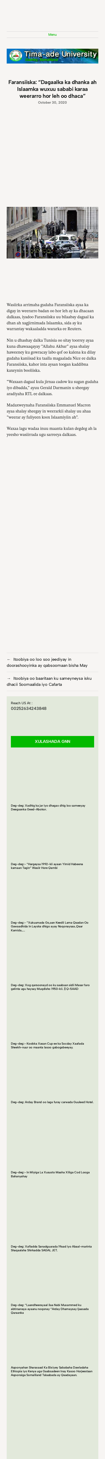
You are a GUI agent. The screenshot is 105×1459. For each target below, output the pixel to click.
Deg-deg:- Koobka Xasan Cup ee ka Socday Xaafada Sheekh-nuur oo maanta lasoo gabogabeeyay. (47, 1045)
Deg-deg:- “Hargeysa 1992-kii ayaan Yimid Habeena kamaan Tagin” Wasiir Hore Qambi (47, 866)
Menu (52, 34)
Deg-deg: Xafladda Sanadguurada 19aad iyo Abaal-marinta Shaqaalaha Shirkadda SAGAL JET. (51, 1248)
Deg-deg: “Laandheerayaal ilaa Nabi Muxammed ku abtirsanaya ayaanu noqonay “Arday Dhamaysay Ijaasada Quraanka (50, 1308)
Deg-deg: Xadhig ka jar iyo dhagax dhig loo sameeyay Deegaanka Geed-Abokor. (48, 807)
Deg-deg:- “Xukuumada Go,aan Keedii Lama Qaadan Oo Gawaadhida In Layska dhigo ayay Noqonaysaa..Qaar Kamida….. (49, 926)
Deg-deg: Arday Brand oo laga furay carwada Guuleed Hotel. (52, 1102)
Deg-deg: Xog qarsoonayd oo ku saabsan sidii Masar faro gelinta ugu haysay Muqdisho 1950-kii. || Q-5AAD (50, 987)
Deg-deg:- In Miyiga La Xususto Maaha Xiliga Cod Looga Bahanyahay (50, 1174)
